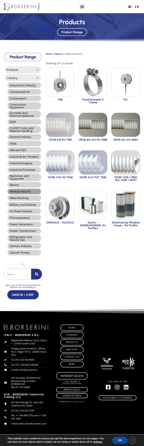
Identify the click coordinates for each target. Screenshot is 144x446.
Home (49, 54)
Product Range (72, 31)
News (72, 368)
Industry (58, 54)
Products (72, 346)
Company (72, 339)
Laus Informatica (77, 405)
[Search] (36, 278)
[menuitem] (129, 6)
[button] (82, 7)
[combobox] (17, 278)
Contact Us (72, 361)
